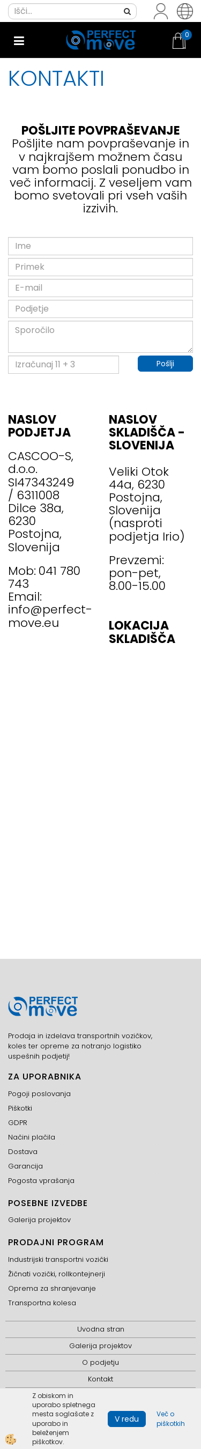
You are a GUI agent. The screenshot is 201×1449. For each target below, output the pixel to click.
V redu (127, 1419)
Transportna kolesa (42, 1303)
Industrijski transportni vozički (58, 1259)
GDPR (17, 1123)
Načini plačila (31, 1137)
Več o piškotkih (171, 1418)
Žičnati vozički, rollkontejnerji (56, 1274)
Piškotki (20, 1108)
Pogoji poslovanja (39, 1094)
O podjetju (100, 1362)
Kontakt (100, 1379)
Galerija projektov (39, 1220)
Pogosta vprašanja (41, 1181)
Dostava (23, 1152)
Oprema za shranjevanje (52, 1288)
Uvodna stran (100, 1329)
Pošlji (165, 363)
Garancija (25, 1166)
